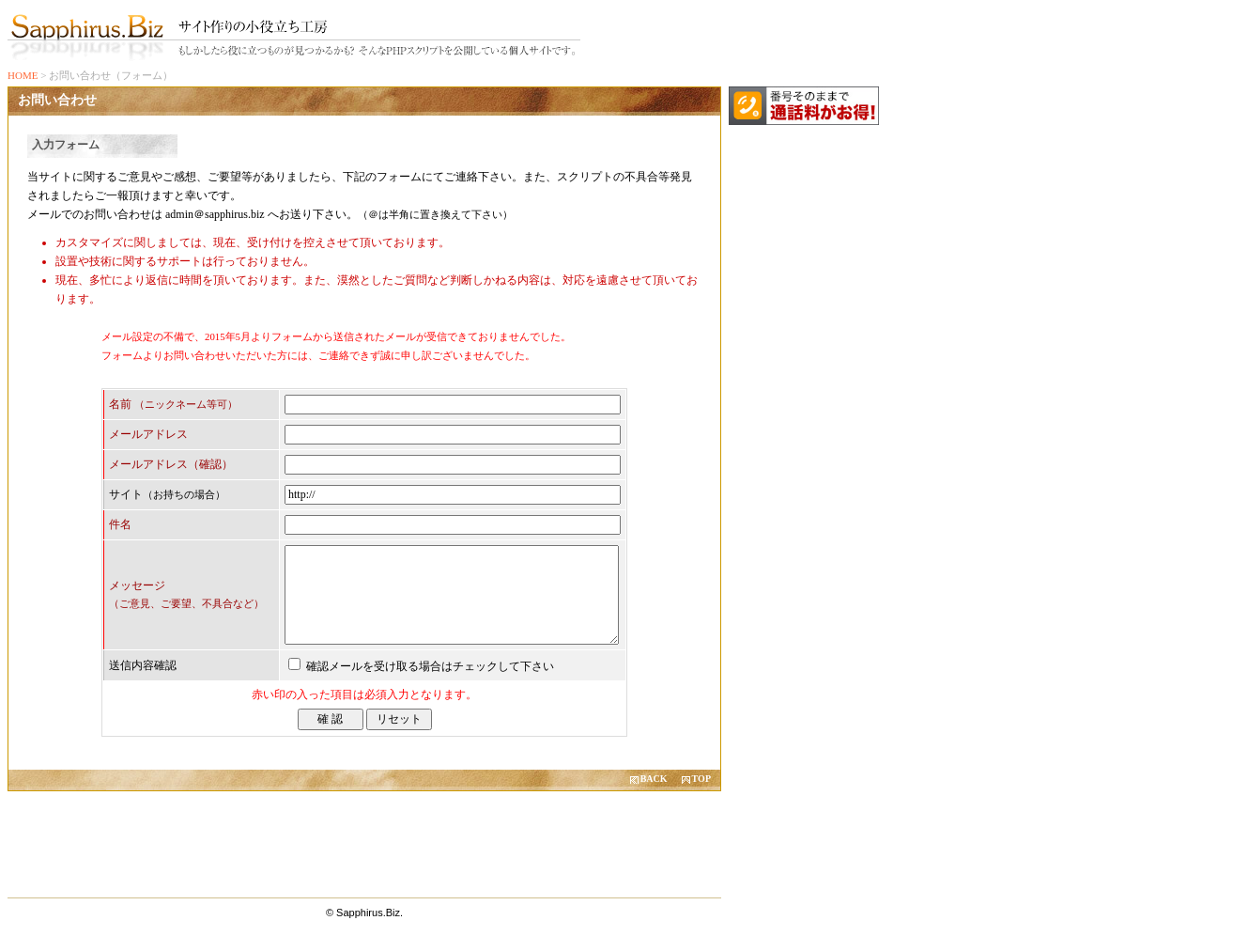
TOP (701, 778)
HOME (23, 75)
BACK (654, 778)
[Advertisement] (364, 841)
